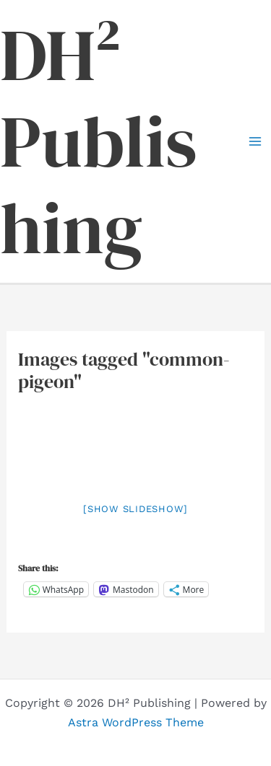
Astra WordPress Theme (136, 722)
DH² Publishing (98, 141)
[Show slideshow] (135, 508)
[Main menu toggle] (255, 141)
